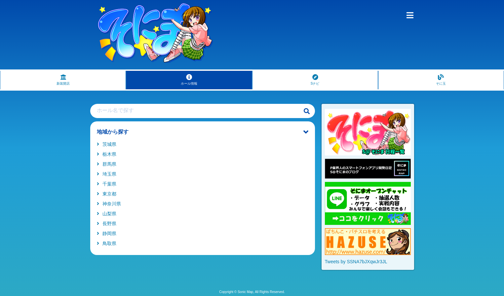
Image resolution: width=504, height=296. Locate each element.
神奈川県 (109, 203)
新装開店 (63, 79)
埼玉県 (106, 174)
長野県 (106, 223)
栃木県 (106, 154)
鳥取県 (106, 243)
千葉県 (106, 184)
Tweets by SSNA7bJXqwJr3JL (356, 261)
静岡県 (106, 233)
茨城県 (106, 144)
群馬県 (106, 164)
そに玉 (441, 79)
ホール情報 (189, 79)
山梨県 (106, 213)
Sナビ (315, 79)
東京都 (106, 193)
